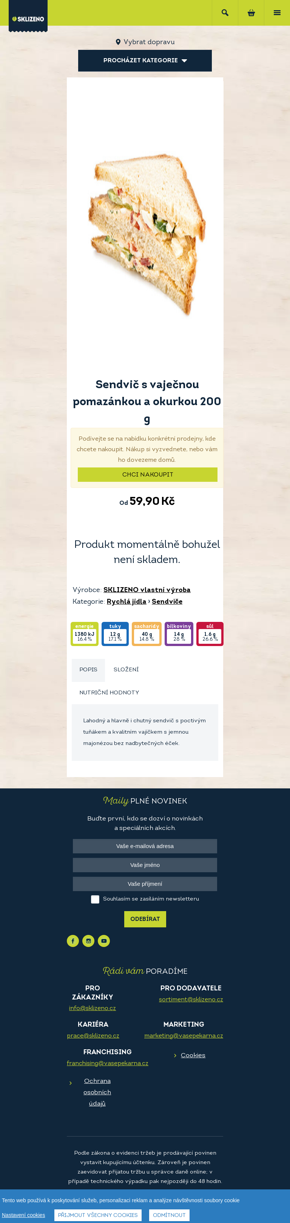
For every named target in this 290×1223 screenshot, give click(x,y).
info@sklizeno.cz (92, 1009)
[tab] (88, 670)
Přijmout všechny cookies (98, 1215)
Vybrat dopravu (148, 42)
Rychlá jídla (127, 602)
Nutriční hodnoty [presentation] (109, 693)
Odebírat (145, 919)
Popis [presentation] (88, 670)
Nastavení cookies (23, 1215)
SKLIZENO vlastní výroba (147, 590)
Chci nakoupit (147, 475)
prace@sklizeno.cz (93, 1036)
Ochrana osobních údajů (97, 1092)
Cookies (193, 1055)
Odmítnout (169, 1215)
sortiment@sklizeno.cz (191, 1000)
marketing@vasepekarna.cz (183, 1036)
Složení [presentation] (126, 670)
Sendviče (167, 602)
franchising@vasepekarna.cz (107, 1064)
